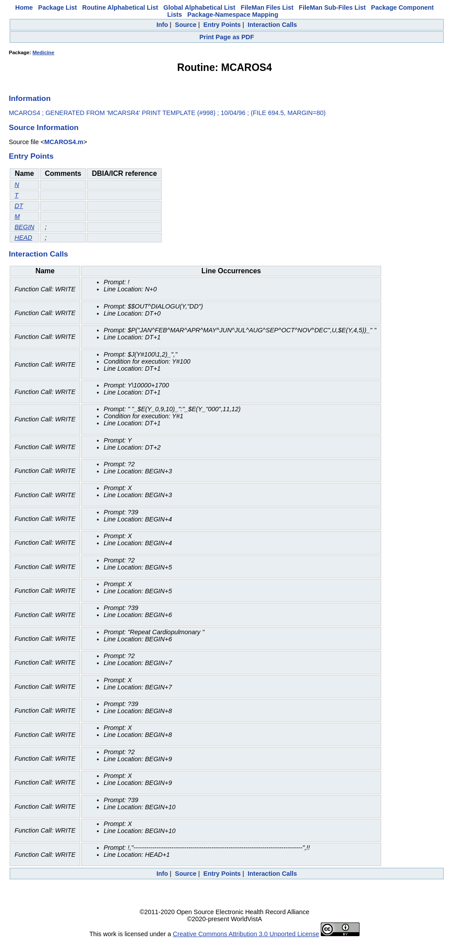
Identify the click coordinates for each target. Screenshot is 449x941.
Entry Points (222, 24)
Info (162, 24)
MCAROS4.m (63, 141)
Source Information (43, 127)
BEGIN (24, 227)
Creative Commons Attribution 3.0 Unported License (246, 933)
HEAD (23, 237)
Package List (57, 7)
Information (30, 98)
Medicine (43, 52)
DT (19, 205)
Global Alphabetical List (199, 7)
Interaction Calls (272, 24)
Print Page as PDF (227, 37)
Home (24, 7)
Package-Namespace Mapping (232, 14)
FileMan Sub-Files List (332, 7)
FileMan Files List (267, 7)
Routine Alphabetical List (120, 7)
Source (186, 24)
